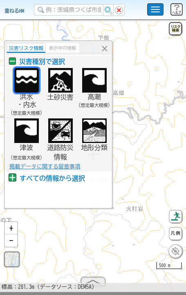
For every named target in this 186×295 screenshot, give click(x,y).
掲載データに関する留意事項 (43, 166)
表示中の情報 (61, 47)
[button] (11, 231)
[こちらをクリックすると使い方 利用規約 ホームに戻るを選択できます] (155, 9)
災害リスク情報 (25, 47)
